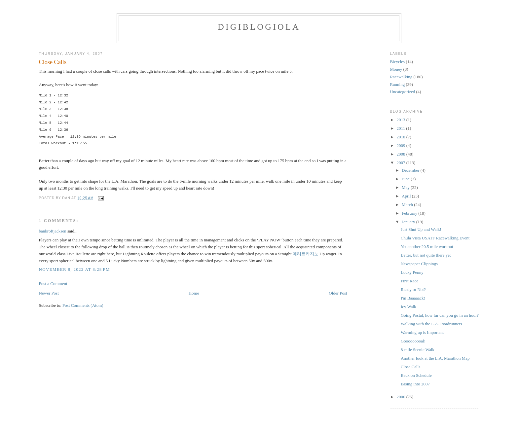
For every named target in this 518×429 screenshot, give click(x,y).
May (406, 187)
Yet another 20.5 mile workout (427, 246)
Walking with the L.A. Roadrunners (431, 323)
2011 (401, 128)
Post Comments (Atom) (82, 305)
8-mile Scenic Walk (417, 349)
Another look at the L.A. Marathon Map (435, 358)
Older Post (338, 293)
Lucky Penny (412, 272)
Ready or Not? (413, 289)
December (411, 170)
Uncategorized (402, 91)
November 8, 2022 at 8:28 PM (74, 269)
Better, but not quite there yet (426, 255)
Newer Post (49, 293)
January (409, 221)
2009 (401, 145)
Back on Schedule (416, 375)
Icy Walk (408, 306)
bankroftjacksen (52, 231)
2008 (401, 154)
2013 (401, 119)
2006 (401, 396)
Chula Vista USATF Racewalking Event (435, 237)
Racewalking (401, 76)
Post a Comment (53, 283)
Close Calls (52, 62)
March (408, 204)
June (406, 178)
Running (397, 84)
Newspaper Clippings (419, 263)
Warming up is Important (422, 332)
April (407, 196)
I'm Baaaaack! (413, 298)
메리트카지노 (305, 253)
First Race (409, 280)
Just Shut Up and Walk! (421, 229)
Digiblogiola (259, 27)
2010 (401, 136)
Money (396, 69)
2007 (401, 162)
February (410, 213)
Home (194, 293)
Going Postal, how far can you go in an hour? (440, 315)
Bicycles (397, 61)
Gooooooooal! (413, 341)
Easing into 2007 (415, 383)
